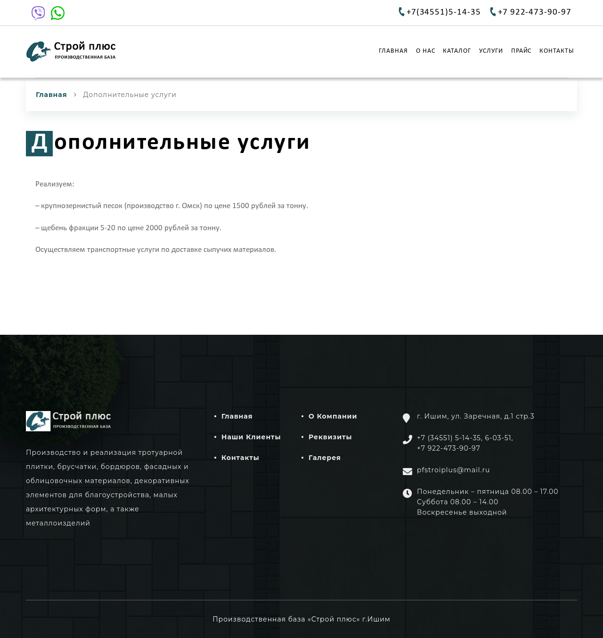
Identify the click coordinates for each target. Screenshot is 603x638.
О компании (333, 416)
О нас (425, 47)
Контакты (556, 47)
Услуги (491, 47)
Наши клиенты (251, 437)
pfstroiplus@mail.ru (453, 470)
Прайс (521, 47)
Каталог (457, 47)
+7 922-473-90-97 (534, 12)
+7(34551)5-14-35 (444, 12)
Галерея (325, 457)
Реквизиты (330, 437)
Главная (393, 47)
